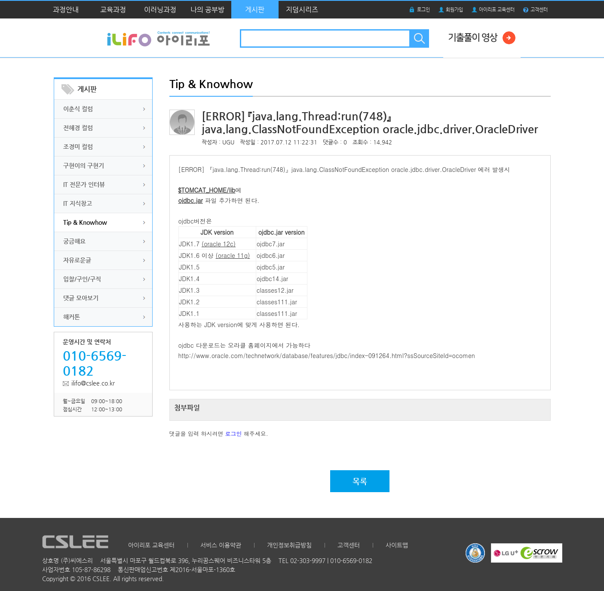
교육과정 (113, 10)
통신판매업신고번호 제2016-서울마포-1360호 (176, 569)
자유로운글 (77, 260)
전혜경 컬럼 (78, 127)
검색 (418, 38)
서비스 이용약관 (220, 545)
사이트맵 (397, 545)
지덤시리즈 (302, 10)
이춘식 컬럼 (78, 108)
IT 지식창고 (77, 203)
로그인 (423, 9)
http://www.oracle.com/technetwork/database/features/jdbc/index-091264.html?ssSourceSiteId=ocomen (326, 355)
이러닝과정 (160, 10)
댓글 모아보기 (80, 297)
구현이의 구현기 (83, 165)
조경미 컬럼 (78, 146)
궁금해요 (74, 241)
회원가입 (454, 9)
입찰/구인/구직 (82, 279)
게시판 (254, 10)
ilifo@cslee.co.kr (93, 383)
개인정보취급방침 (289, 545)
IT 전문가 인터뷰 (84, 184)
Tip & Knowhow (85, 222)
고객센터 (539, 9)
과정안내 (66, 10)
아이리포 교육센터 (497, 9)
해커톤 (71, 316)
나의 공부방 (207, 10)
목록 (360, 481)
